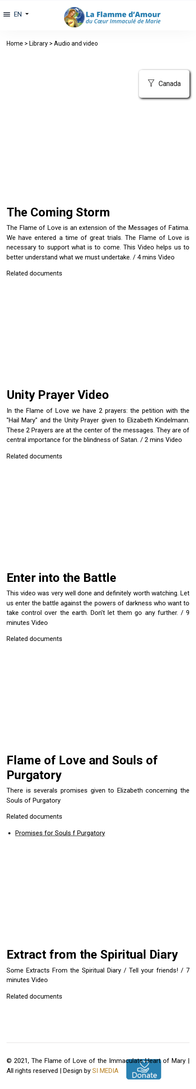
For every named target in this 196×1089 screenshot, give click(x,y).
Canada (164, 84)
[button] (20, 14)
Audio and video (76, 43)
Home (15, 43)
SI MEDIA (105, 1071)
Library (38, 43)
